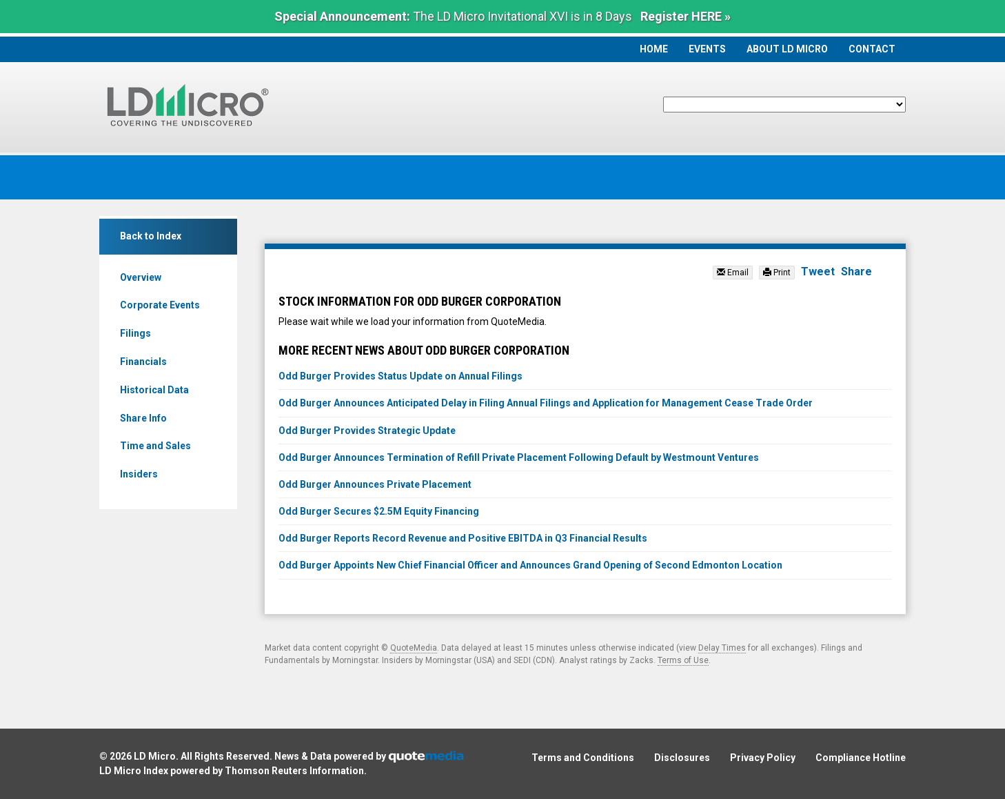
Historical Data (154, 389)
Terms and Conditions (582, 757)
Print (777, 272)
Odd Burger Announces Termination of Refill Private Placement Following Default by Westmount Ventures (518, 457)
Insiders (139, 474)
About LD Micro (787, 49)
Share (856, 271)
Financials (143, 361)
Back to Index (150, 235)
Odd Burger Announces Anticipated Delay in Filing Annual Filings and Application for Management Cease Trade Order (545, 402)
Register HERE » (685, 16)
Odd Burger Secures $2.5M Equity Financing (378, 511)
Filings (135, 333)
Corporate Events (160, 304)
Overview (140, 277)
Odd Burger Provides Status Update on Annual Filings (400, 376)
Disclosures (682, 757)
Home (654, 49)
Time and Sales (155, 445)
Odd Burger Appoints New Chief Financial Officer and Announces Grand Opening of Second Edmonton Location (530, 565)
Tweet (818, 271)
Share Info (143, 418)
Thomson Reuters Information (294, 770)
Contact (872, 49)
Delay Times (722, 648)
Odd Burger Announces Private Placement (374, 484)
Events (707, 49)
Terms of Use (683, 660)
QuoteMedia (413, 648)
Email (733, 272)
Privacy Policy (762, 757)
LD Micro (155, 756)
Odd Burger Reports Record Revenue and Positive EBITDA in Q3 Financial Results (462, 538)
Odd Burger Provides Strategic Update (367, 430)
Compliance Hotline (860, 757)
